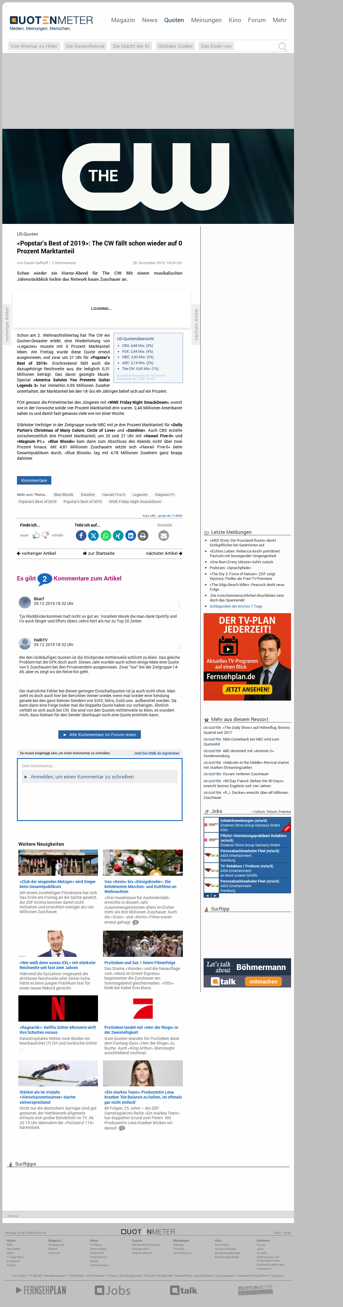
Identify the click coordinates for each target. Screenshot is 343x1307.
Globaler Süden (175, 46)
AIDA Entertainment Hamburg (241, 855)
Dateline (88, 494)
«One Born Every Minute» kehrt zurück (241, 561)
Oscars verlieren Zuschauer (236, 773)
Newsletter (13, 1249)
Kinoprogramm (226, 1276)
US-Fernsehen (99, 1265)
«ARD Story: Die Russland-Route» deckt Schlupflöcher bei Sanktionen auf (243, 543)
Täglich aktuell (142, 1253)
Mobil (11, 1253)
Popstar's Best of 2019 (37, 501)
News (150, 20)
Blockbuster (165, 1276)
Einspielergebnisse (227, 1253)
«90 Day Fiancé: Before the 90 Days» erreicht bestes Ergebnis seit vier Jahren (244, 783)
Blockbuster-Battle (227, 1257)
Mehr (280, 20)
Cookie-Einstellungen (271, 1264)
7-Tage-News (15, 1257)
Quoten (174, 20)
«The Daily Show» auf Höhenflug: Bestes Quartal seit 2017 (247, 730)
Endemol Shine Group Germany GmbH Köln (247, 824)
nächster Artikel (164, 553)
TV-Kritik (178, 1249)
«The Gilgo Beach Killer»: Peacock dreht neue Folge (247, 587)
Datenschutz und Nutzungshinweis (268, 1258)
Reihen (53, 1249)
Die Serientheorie (85, 46)
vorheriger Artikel (36, 553)
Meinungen (206, 20)
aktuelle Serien (204, 1276)
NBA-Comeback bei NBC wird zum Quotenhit (241, 741)
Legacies (140, 494)
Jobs (260, 1249)
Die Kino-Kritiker (225, 1249)
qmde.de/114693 (170, 515)
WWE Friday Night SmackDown (135, 501)
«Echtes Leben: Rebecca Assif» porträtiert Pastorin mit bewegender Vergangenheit (245, 553)
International (98, 1257)
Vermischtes (98, 1249)
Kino (235, 20)
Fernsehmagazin (55, 1276)
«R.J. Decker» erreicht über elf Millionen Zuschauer (246, 795)
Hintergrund (56, 1245)
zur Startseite (99, 553)
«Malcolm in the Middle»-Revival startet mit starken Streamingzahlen (246, 765)
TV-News (96, 1245)
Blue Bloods (64, 494)
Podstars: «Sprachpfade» (230, 567)
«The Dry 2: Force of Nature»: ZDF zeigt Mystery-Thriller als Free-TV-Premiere (242, 576)
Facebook (13, 1261)
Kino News (20, 1276)
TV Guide (149, 1276)
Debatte (178, 1245)
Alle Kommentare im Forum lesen (99, 734)
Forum (257, 20)
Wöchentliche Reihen (146, 1245)
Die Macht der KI (131, 46)
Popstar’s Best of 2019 (83, 501)
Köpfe (94, 1261)
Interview (54, 1253)
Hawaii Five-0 (113, 494)
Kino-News (222, 1245)
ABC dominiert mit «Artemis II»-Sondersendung (239, 753)
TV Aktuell (35, 1276)
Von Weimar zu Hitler (33, 46)
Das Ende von (216, 46)
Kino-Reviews (182, 1253)
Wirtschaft (97, 1253)
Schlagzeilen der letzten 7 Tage (236, 606)
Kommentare (34, 480)
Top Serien (277, 1276)
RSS (9, 1245)
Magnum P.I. (165, 494)
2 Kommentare (64, 262)
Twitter (11, 1265)
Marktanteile (140, 1249)
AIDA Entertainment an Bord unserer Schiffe (238, 870)
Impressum (264, 1269)
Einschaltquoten (130, 1276)
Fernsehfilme (183, 1276)
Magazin (123, 20)
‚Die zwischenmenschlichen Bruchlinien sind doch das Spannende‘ (247, 598)
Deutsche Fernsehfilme (253, 1276)
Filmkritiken (76, 1276)
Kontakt (262, 1253)
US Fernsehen (95, 1276)
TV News (112, 1276)
